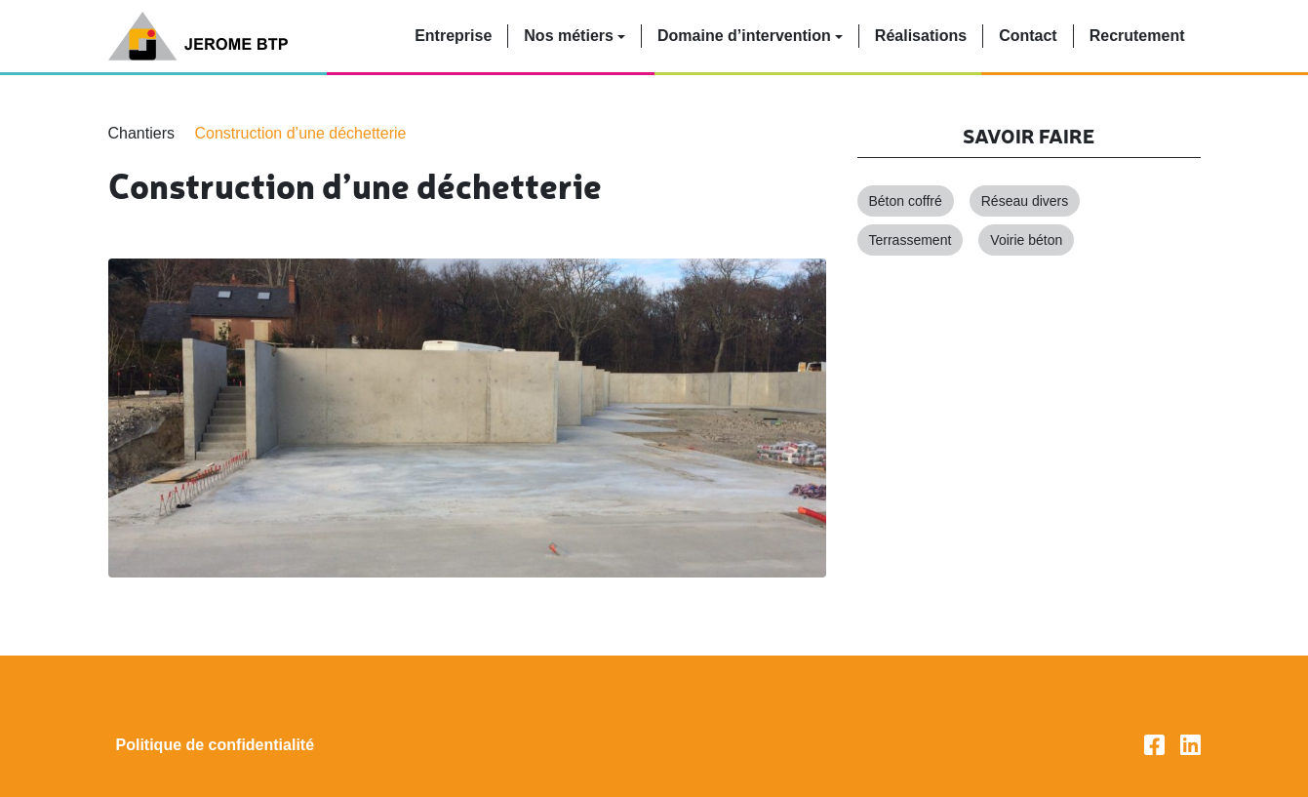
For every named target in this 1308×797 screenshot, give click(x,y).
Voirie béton (1026, 240)
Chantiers (141, 133)
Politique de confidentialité (215, 745)
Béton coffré (905, 201)
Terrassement (910, 240)
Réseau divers (1025, 201)
